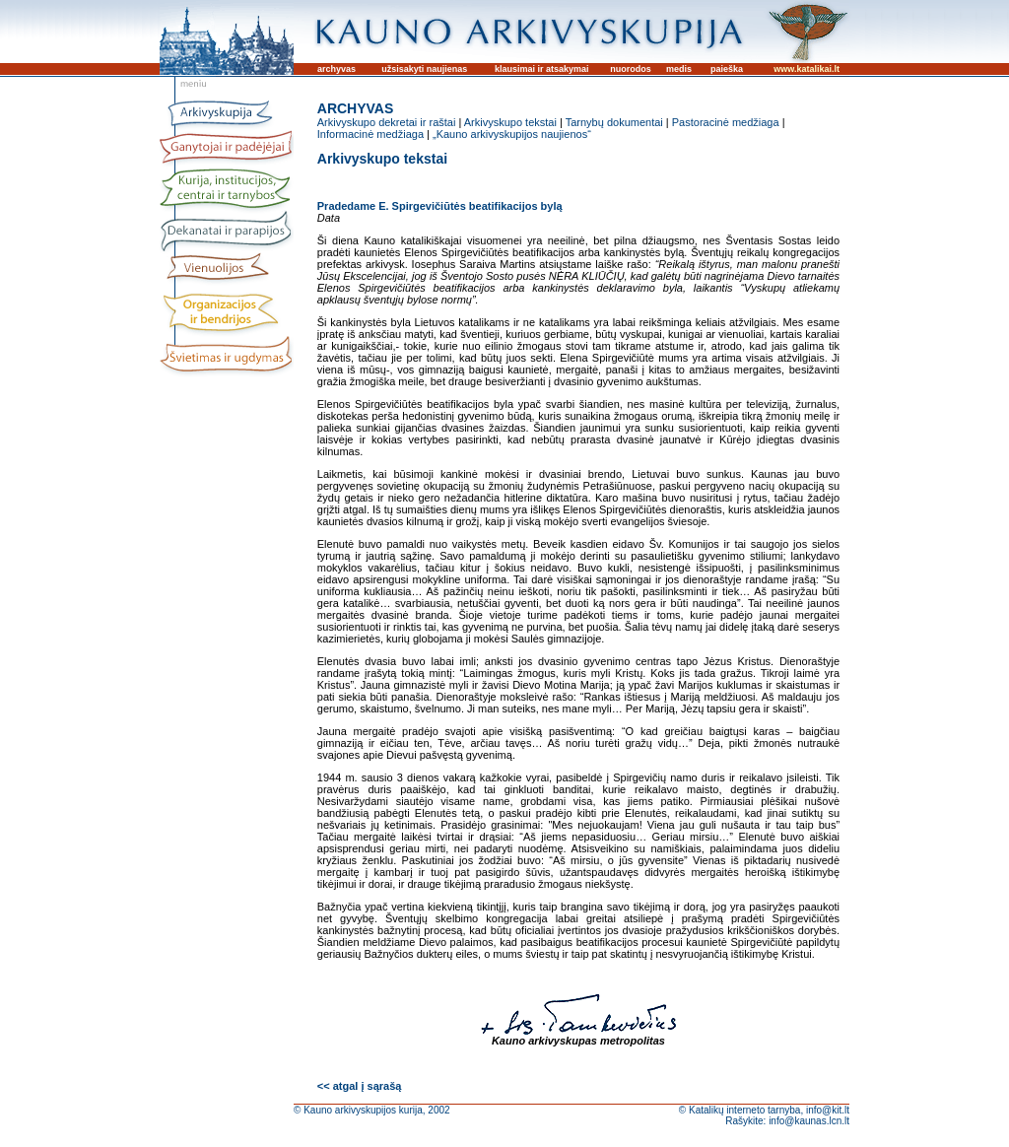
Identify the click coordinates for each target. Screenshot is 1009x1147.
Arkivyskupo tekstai (510, 122)
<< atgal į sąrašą (359, 1086)
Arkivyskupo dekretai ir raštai (386, 122)
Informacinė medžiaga (370, 134)
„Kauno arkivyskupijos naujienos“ (512, 134)
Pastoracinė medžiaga (725, 122)
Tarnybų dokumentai (614, 122)
